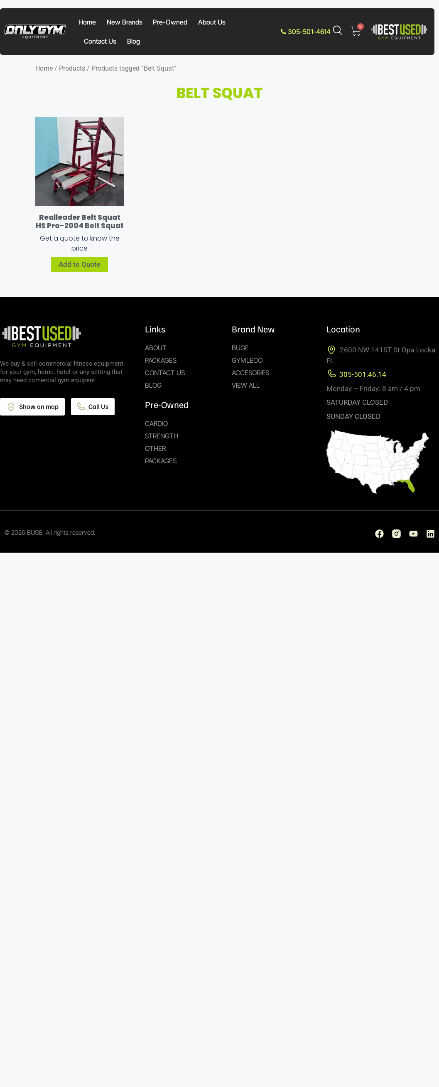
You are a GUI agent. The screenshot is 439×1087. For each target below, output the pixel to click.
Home (87, 22)
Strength (161, 436)
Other (155, 448)
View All (246, 385)
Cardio (156, 423)
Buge (240, 348)
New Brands (124, 22)
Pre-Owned (170, 22)
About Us (212, 22)
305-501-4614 (306, 31)
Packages (161, 360)
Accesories (250, 373)
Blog (133, 41)
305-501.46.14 (362, 374)
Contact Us (100, 41)
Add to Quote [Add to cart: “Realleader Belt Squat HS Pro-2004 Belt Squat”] (80, 264)
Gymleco (247, 360)
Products (72, 68)
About (156, 348)
